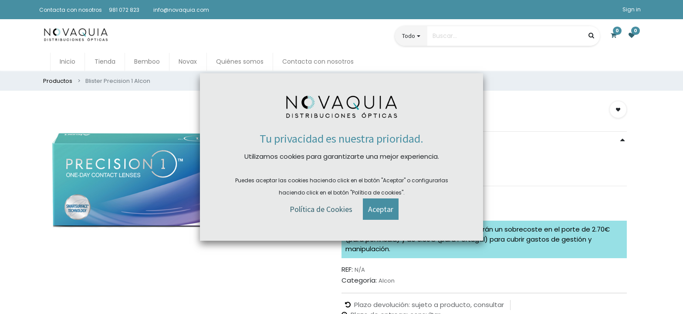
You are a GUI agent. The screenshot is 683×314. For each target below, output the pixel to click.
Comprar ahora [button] (376, 205)
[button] (618, 109)
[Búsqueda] (591, 35)
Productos (57, 81)
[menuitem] (67, 62)
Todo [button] (408, 36)
